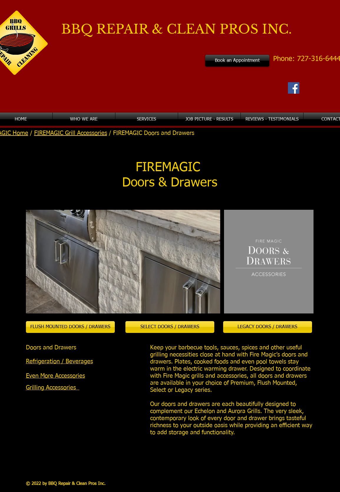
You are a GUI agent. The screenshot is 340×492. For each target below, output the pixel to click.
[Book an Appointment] (237, 61)
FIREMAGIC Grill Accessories (70, 133)
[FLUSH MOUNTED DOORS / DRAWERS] (70, 327)
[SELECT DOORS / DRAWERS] (169, 327)
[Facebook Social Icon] (293, 88)
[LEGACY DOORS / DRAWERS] (267, 327)
